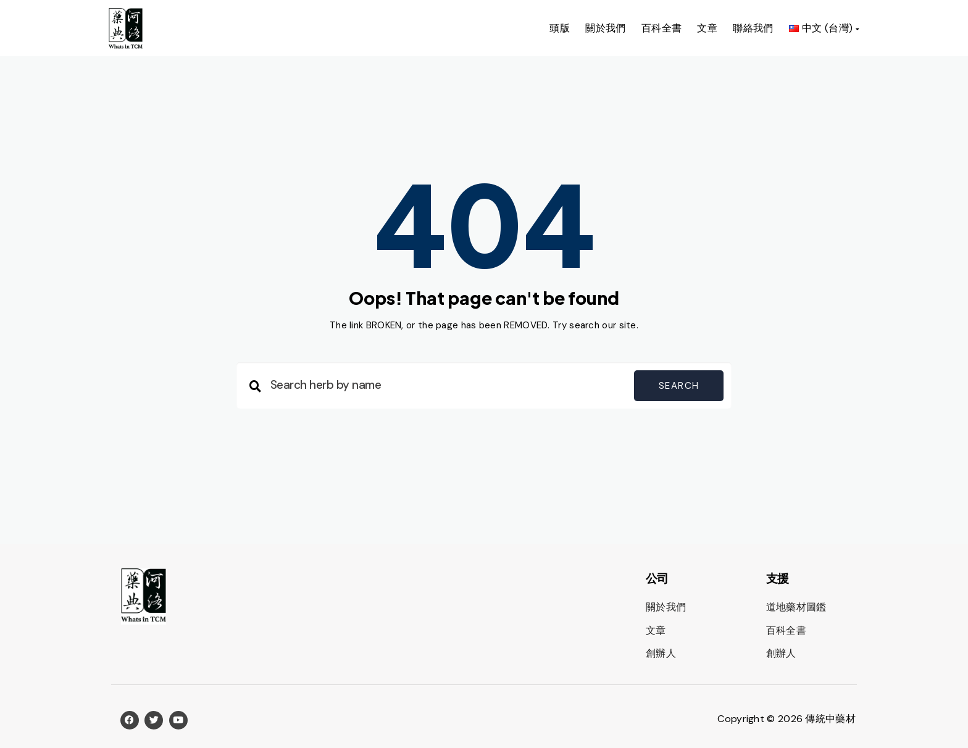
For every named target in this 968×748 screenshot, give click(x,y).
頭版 (559, 28)
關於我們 (605, 28)
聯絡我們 (753, 28)
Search (679, 386)
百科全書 (661, 28)
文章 (707, 28)
